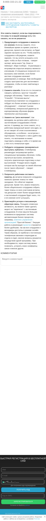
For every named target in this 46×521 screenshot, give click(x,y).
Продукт (4, 12)
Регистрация (40, 2)
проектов (27, 225)
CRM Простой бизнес (18, 7)
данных (27, 505)
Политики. (37, 519)
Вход (28, 2)
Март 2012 (30, 14)
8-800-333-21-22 (12, 1)
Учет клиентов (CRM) (19, 12)
